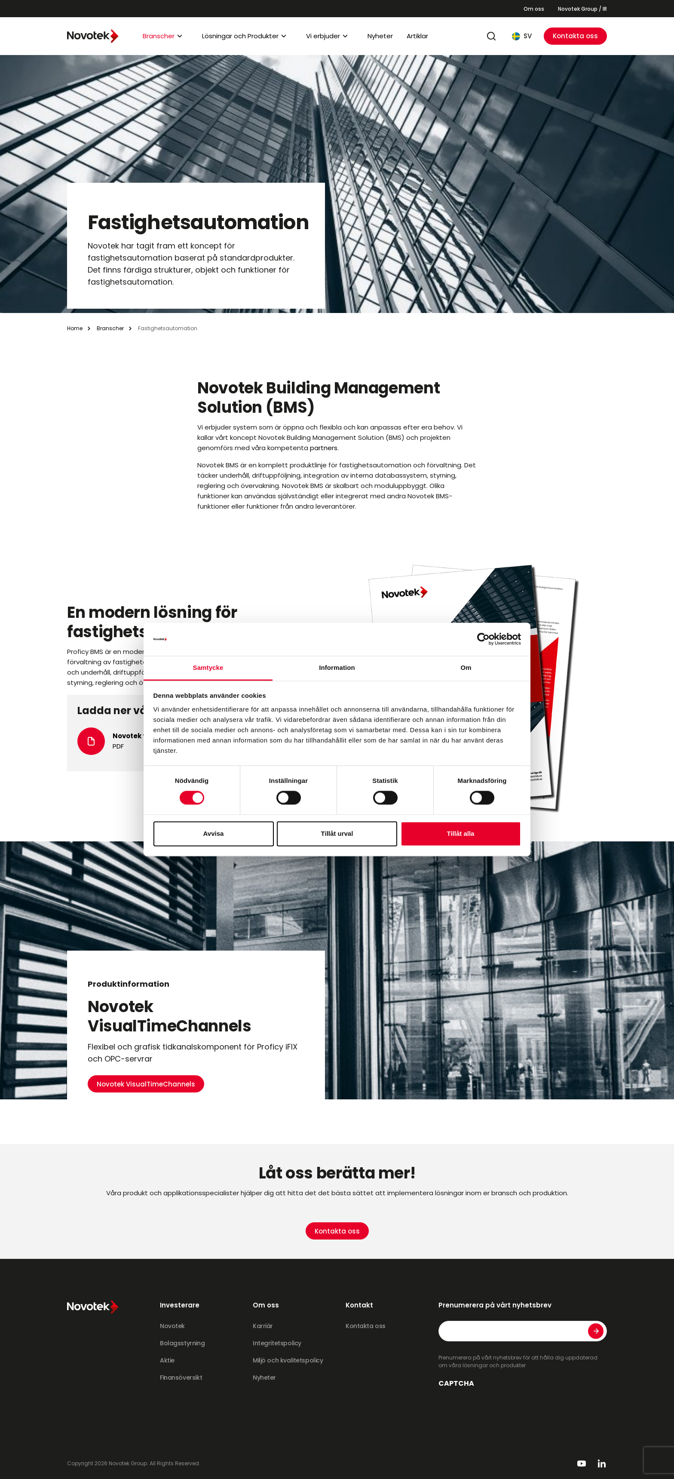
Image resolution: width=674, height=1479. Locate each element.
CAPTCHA (456, 1383)
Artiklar (417, 35)
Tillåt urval (337, 833)
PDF (118, 746)
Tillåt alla (461, 833)
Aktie (167, 1360)
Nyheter (380, 35)
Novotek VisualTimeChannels (146, 1022)
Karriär (263, 1326)
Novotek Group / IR (582, 8)
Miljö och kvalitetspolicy (288, 1360)
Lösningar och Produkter (240, 35)
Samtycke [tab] (208, 667)
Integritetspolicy (277, 1343)
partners (323, 447)
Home (75, 328)
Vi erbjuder (323, 35)
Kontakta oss (575, 35)
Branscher (159, 35)
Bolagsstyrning (182, 1343)
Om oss (534, 8)
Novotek (172, 1326)
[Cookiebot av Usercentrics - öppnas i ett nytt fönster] (483, 639)
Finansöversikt (181, 1377)
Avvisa (213, 833)
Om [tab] (465, 667)
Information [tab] (337, 667)
